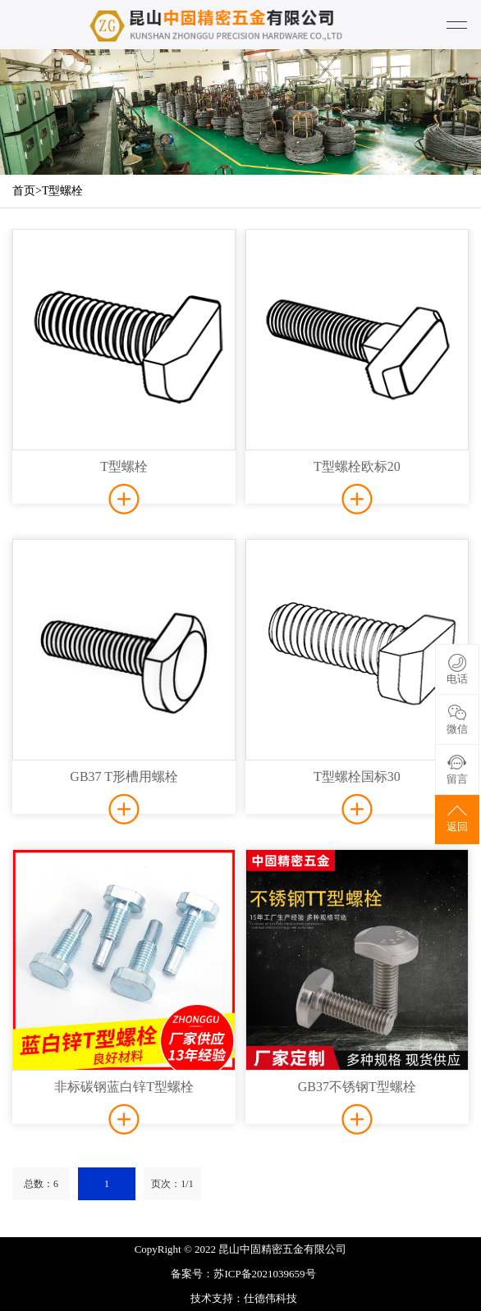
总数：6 (41, 1184)
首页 (23, 191)
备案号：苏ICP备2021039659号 (243, 1274)
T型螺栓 (63, 191)
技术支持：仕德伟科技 (243, 1298)
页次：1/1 (172, 1184)
